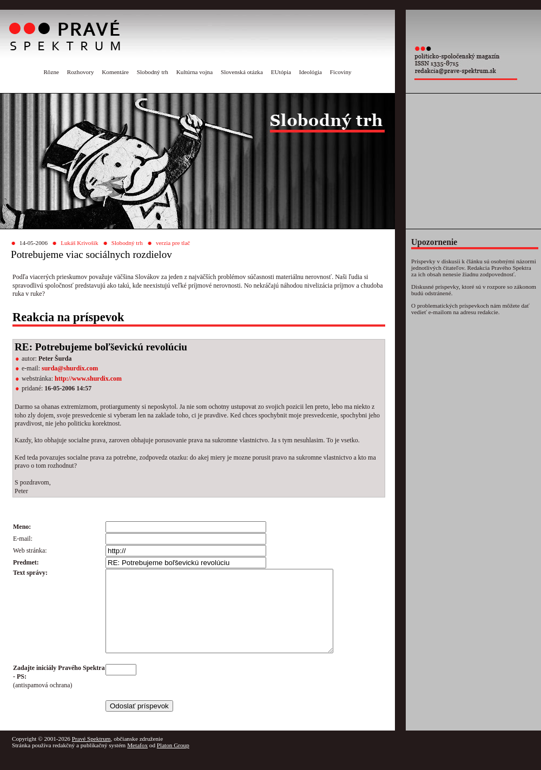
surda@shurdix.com (70, 368)
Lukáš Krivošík (79, 243)
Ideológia (310, 72)
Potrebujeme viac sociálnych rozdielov (91, 254)
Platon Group (173, 761)
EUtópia (281, 72)
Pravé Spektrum (91, 755)
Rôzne (51, 72)
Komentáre (115, 72)
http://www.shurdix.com (88, 378)
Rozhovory (80, 72)
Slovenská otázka (242, 72)
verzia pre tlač (173, 243)
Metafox (137, 761)
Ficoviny (341, 72)
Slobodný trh (152, 72)
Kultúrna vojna (194, 72)
